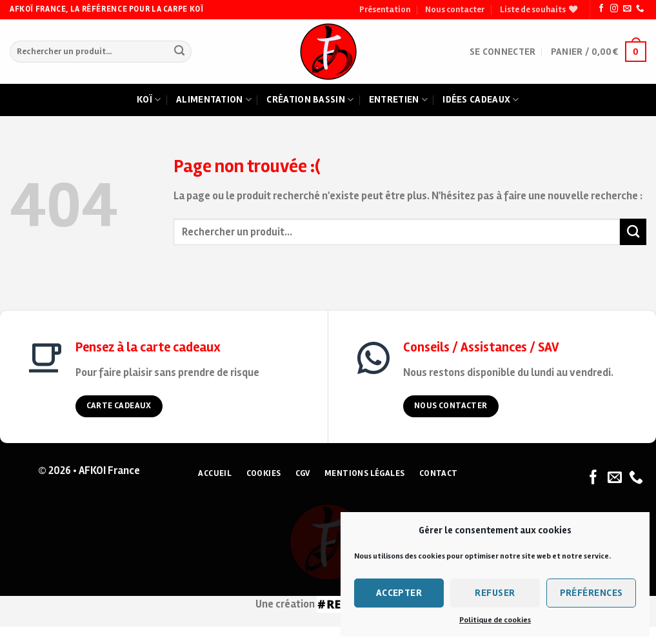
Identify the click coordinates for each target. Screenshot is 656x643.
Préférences (591, 592)
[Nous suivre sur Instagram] (614, 9)
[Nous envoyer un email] (627, 9)
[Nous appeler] (640, 9)
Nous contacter (454, 10)
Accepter (399, 592)
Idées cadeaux (480, 100)
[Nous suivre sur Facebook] (601, 9)
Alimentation (214, 100)
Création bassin (309, 100)
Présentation (384, 10)
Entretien (398, 100)
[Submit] (179, 52)
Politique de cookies (495, 620)
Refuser (495, 592)
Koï (149, 100)
